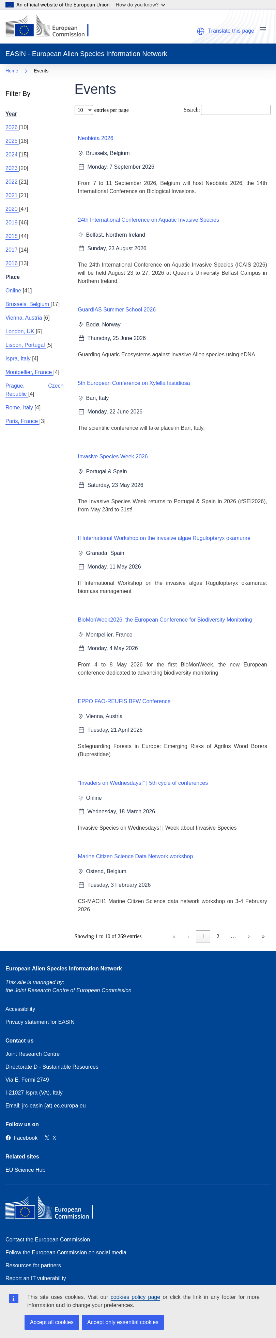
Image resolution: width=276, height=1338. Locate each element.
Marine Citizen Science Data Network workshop (135, 856)
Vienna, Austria (24, 318)
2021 (12, 195)
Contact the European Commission (47, 1239)
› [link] (249, 936)
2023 (12, 168)
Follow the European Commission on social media (65, 1252)
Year (11, 114)
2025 (12, 141)
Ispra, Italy (18, 358)
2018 (12, 236)
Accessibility (20, 1009)
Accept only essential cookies (122, 1322)
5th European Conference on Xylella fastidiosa (134, 383)
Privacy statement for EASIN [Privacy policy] (40, 1022)
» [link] (263, 936)
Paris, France (22, 421)
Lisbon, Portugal (25, 345)
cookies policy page (135, 1297)
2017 (12, 250)
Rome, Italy (19, 407)
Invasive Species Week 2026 (113, 456)
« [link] (173, 936)
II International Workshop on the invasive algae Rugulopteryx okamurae (164, 538)
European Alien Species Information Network (63, 968)
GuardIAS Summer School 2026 (117, 309)
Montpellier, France (29, 372)
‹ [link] (188, 936)
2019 (12, 222)
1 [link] (203, 936)
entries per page (111, 110)
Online (14, 290)
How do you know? (141, 4)
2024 (12, 154)
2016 (12, 263)
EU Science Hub (25, 1170)
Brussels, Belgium (28, 304)
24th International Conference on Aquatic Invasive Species (148, 220)
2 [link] (218, 936)
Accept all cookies (52, 1322)
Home (11, 70)
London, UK (20, 331)
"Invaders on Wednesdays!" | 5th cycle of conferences (143, 783)
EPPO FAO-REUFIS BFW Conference (124, 701)
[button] (201, 31)
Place (12, 277)
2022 (12, 182)
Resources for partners (33, 1265)
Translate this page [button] (231, 31)
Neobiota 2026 (95, 138)
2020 (12, 209)
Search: (192, 110)
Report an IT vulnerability (35, 1278)
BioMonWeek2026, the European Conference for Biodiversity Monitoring (165, 620)
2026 (12, 127)
